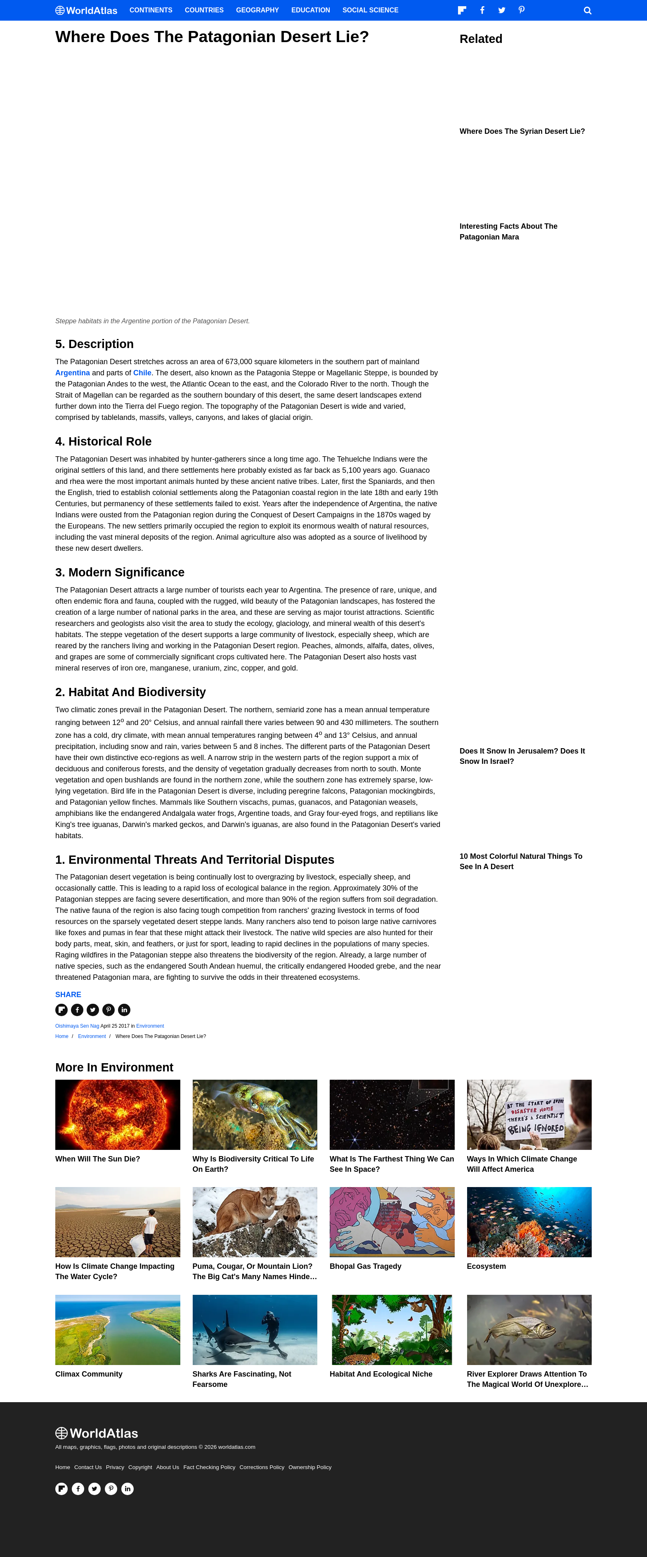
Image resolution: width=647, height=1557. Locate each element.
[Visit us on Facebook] (78, 1489)
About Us (167, 1467)
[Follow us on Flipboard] (61, 1489)
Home (62, 1467)
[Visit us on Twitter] (94, 1489)
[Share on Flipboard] (61, 1010)
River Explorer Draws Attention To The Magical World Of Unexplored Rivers (527, 1384)
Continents (151, 10)
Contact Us (88, 1467)
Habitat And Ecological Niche (381, 1374)
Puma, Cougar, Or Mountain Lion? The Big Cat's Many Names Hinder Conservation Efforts (253, 1276)
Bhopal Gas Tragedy (365, 1266)
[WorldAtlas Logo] (89, 10)
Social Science (370, 10)
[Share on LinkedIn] (124, 1010)
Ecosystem (486, 1266)
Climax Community (89, 1374)
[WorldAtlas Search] (587, 10)
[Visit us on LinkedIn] (127, 1489)
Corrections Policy (261, 1467)
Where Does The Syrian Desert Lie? (522, 131)
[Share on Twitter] (93, 1010)
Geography (257, 10)
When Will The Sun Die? (97, 1159)
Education (310, 10)
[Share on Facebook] (77, 1010)
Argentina (72, 373)
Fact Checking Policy (209, 1467)
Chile (142, 373)
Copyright (140, 1467)
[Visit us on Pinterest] (111, 1489)
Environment (150, 1026)
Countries (204, 10)
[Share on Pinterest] (108, 1010)
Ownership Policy (309, 1467)
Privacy (115, 1467)
